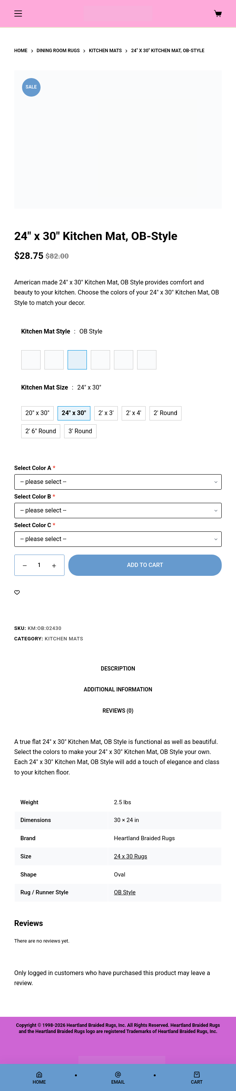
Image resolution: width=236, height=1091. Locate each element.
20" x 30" (37, 413)
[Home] (39, 1078)
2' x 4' (133, 413)
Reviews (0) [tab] (118, 711)
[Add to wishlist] (17, 592)
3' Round (80, 431)
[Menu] (18, 13)
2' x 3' (106, 413)
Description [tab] (118, 668)
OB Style (125, 892)
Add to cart (145, 565)
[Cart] (196, 1078)
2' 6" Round (40, 431)
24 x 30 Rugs (130, 856)
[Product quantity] (39, 565)
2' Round (165, 413)
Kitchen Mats (64, 639)
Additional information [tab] (118, 689)
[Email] (118, 1078)
